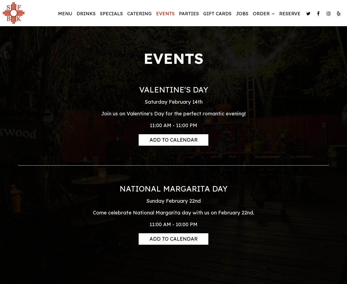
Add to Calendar (173, 140)
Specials (111, 13)
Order (264, 13)
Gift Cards (217, 13)
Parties (189, 13)
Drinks (86, 13)
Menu (65, 13)
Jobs (242, 13)
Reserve (289, 13)
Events (165, 13)
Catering (139, 13)
